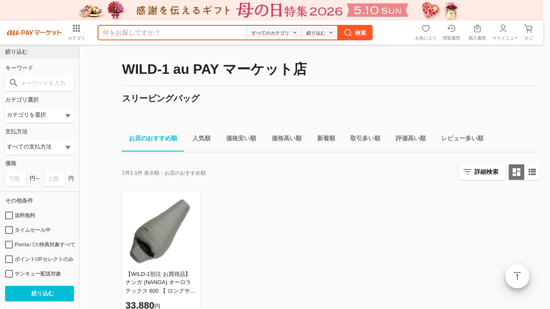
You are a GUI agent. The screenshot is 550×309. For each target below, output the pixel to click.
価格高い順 (283, 140)
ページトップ (517, 276)
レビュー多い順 (458, 140)
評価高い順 (407, 140)
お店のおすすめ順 (149, 140)
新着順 (322, 140)
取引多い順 (361, 140)
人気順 (198, 140)
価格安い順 (237, 140)
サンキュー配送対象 (33, 274)
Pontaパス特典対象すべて (39, 244)
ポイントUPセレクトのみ (39, 259)
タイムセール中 (28, 230)
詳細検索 (486, 171)
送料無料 (20, 215)
